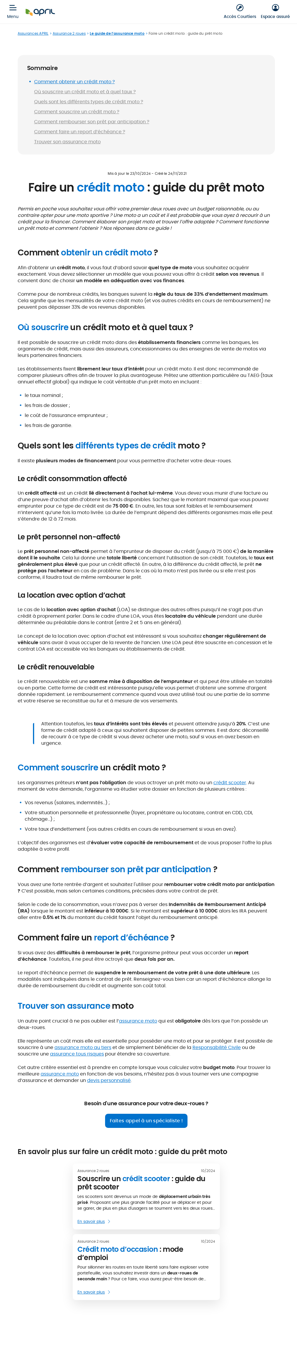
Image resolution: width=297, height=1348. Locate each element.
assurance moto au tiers (82, 1047)
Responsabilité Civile (217, 1047)
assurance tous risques (77, 1054)
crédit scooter (229, 782)
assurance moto (138, 1021)
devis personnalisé (109, 1080)
